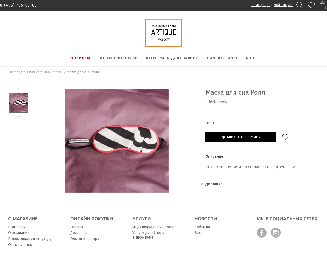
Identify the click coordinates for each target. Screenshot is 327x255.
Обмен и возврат (85, 238)
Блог (251, 57)
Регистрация (260, 5)
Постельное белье (118, 57)
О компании (18, 232)
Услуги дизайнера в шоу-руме (148, 235)
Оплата (76, 227)
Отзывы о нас (20, 244)
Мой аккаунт (283, 5)
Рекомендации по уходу (30, 238)
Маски (58, 72)
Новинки (80, 57)
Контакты (16, 227)
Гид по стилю (222, 57)
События (202, 227)
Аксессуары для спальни (172, 57)
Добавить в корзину (241, 137)
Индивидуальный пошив (154, 227)
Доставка (78, 232)
